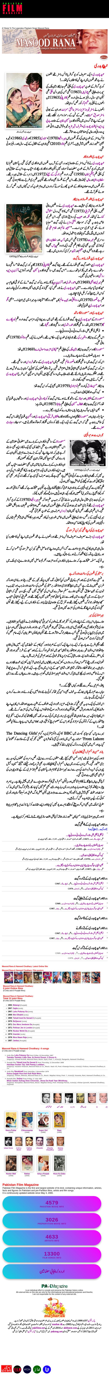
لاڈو (62, 144)
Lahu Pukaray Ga (20, 1012)
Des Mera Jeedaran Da (22, 1024)
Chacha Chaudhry (50, 1148)
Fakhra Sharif (29, 1148)
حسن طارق (92, 386)
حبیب (79, 217)
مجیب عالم (64, 300)
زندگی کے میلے (53, 174)
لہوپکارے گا (97, 839)
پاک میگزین (91, 1321)
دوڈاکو (23, 337)
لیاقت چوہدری (90, 126)
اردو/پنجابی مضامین (51, 1271)
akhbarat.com (70, 1328)
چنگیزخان (89, 174)
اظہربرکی (81, 337)
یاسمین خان (65, 121)
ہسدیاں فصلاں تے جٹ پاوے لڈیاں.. (88, 845)
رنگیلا (47, 325)
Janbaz (16, 1041)
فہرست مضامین (104, 57)
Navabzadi (18, 1071)
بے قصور (97, 300)
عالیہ (88, 180)
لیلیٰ (51, 92)
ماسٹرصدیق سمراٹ (96, 115)
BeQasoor (17, 1021)
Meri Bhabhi (18, 1015)
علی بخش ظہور (46, 1105)
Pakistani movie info (52, 1204)
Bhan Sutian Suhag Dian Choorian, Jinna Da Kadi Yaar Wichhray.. (37, 1081)
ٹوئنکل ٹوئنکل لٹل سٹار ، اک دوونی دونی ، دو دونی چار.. (84, 835)
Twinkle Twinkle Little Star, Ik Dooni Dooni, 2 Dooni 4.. (32, 1057)
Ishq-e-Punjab (43, 1174)
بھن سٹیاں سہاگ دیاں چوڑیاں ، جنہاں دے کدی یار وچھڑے (84, 909)
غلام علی (53, 228)
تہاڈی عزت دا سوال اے (46, 349)
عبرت (90, 240)
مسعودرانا (99, 319)
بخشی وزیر (71, 222)
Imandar (16, 1034)
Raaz (59, 1130)
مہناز (80, 398)
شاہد (73, 251)
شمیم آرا (85, 103)
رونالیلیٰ (74, 300)
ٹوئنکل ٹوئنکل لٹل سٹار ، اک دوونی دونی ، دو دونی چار (88, 884)
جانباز (58, 404)
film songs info (52, 1255)
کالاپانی (46, 265)
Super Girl (43, 1130)
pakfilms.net (38, 1328)
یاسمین (36, 270)
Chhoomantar (27, 1130)
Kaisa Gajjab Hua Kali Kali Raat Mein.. (24, 1073)
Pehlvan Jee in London (22, 1028)
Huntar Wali (11, 1174)
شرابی (87, 211)
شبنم (80, 251)
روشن (101, 276)
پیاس (53, 245)
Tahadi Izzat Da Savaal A (23, 1018)
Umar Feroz (8, 1147)
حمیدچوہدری (98, 74)
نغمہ (88, 217)
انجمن (29, 417)
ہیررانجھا (62, 138)
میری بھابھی (95, 282)
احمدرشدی (70, 282)
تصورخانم (69, 362)
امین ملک (73, 349)
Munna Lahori (60, 1148)
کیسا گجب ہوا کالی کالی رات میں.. (91, 855)
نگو (7, 300)
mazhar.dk (57, 1324)
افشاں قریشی (52, 417)
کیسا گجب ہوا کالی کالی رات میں (94, 889)
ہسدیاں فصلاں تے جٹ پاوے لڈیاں (91, 904)
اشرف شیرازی (75, 126)
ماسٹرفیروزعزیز (87, 110)
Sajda (15, 1008)
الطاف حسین (77, 404)
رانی (41, 398)
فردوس (29, 362)
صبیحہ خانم (65, 228)
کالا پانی (63, 98)
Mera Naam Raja (20, 1037)
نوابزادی (74, 386)
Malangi (16, 1005)
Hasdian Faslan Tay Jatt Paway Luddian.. (26, 1064)
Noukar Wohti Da (20, 1031)
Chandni (39, 1147)
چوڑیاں (84, 92)
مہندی (43, 138)
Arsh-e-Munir (19, 1148)
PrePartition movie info (52, 1221)
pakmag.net (56, 1331)
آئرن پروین (12, 270)
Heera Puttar (11, 1130)
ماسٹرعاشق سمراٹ (70, 110)
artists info (52, 1238)
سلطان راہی (98, 180)
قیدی (24, 138)
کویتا (46, 398)
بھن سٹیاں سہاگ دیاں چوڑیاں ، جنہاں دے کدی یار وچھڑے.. (79, 865)
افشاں (88, 398)
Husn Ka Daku (59, 1174)
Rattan (27, 1174)
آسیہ (62, 240)
